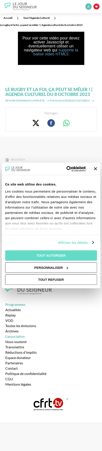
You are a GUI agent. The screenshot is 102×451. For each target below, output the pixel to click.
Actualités (13, 310)
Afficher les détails (73, 242)
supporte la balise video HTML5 (55, 52)
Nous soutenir (16, 342)
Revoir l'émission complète (25, 100)
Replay (10, 315)
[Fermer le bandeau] (95, 168)
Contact (11, 368)
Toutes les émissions (20, 326)
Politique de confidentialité (25, 373)
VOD (9, 320)
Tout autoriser (50, 255)
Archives (12, 331)
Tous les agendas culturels (70, 100)
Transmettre (14, 347)
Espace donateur (18, 357)
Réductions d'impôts (21, 352)
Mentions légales (18, 384)
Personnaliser (51, 267)
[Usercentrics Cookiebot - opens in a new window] (66, 169)
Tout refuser (51, 279)
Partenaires (14, 363)
